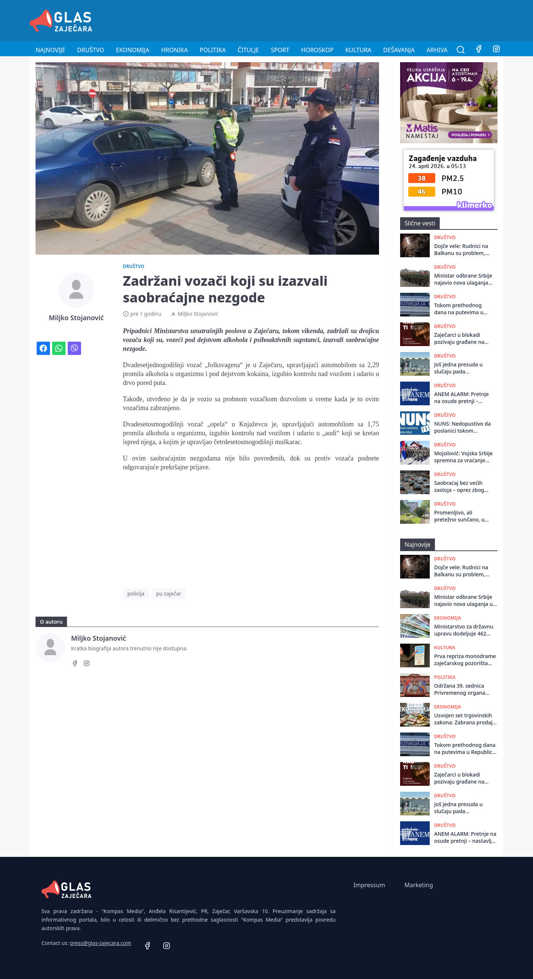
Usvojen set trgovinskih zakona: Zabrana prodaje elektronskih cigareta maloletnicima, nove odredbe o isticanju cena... (464, 719)
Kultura (358, 50)
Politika (213, 50)
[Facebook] (478, 49)
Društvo (90, 50)
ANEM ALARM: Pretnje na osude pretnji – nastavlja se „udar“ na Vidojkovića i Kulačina (461, 397)
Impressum (369, 885)
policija (135, 593)
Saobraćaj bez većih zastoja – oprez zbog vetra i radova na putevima (459, 486)
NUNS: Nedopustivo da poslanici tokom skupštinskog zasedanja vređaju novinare (463, 427)
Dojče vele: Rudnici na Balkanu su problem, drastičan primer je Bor (462, 249)
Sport (280, 50)
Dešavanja (399, 50)
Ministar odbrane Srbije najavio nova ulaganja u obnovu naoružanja (463, 279)
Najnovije (50, 50)
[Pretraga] (460, 50)
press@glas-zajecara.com (100, 942)
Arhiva (436, 50)
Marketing (418, 885)
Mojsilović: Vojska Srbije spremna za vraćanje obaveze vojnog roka (463, 457)
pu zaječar (168, 593)
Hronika (174, 50)
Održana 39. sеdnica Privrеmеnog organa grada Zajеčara (459, 689)
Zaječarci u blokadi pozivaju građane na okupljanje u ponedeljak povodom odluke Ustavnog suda (461, 338)
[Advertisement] (368, 19)
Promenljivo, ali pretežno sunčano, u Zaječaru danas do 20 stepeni (460, 516)
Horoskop (317, 50)
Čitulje (248, 50)
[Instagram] (496, 49)
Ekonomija (132, 50)
